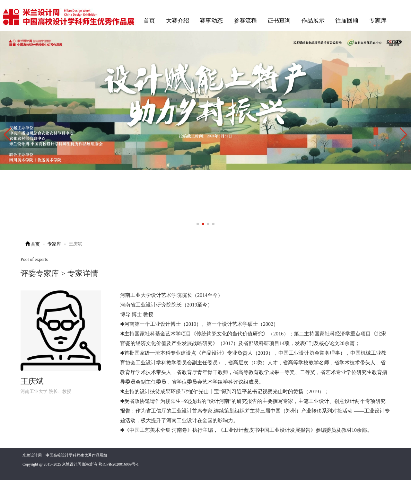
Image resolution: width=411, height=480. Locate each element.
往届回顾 (346, 20)
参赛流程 (245, 20)
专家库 (378, 20)
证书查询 (279, 20)
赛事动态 (211, 20)
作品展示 (313, 20)
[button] (403, 135)
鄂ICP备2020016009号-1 (119, 464)
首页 (149, 20)
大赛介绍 (177, 20)
